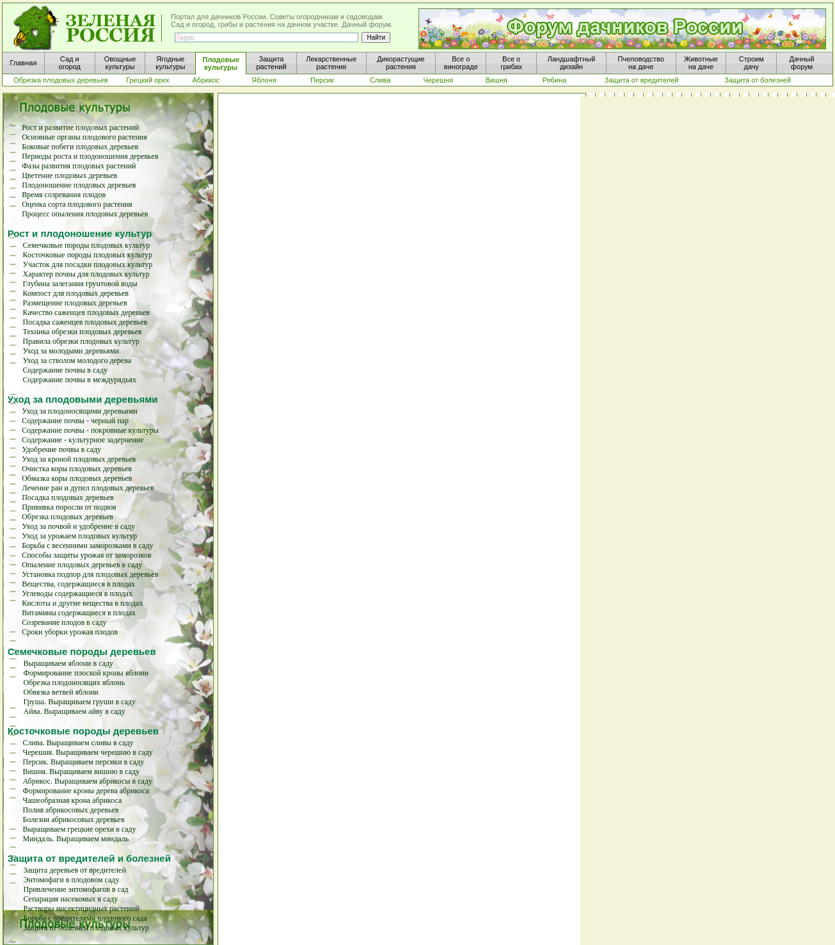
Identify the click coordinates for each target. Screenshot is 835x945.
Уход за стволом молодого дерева (77, 360)
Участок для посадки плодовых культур (88, 264)
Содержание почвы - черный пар (75, 420)
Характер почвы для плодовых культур (86, 274)
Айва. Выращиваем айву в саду (74, 711)
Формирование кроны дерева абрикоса (85, 790)
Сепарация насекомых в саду (70, 898)
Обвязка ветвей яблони (61, 692)
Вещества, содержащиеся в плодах (78, 583)
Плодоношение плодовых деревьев (79, 185)
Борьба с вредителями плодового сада (85, 918)
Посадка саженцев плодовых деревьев (85, 322)
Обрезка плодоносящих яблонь (74, 682)
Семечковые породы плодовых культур (86, 245)
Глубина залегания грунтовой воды (80, 283)
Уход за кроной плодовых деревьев (79, 459)
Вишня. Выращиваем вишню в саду (80, 771)
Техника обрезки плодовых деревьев (82, 331)
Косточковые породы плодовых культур (87, 254)
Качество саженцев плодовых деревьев (86, 312)
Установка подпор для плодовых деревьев (90, 574)
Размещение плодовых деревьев (75, 302)
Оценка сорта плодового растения (77, 204)
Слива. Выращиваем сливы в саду (77, 742)
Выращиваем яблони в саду (69, 663)
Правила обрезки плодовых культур (81, 341)
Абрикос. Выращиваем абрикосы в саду (87, 781)
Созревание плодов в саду (64, 622)
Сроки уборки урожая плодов (70, 631)
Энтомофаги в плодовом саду (71, 879)
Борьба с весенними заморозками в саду (87, 545)
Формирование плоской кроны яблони (86, 672)
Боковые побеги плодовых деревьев (80, 146)
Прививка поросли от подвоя (69, 507)
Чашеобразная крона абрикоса (72, 800)
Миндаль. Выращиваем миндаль (75, 838)
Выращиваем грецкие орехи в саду (79, 829)
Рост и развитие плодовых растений (80, 127)
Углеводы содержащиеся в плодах (77, 593)
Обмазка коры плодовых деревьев (77, 478)
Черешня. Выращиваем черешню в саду (87, 752)
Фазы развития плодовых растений (79, 165)
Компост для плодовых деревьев (76, 293)
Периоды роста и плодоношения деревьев (90, 156)
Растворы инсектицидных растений (81, 908)
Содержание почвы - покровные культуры (90, 430)
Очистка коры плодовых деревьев (77, 468)
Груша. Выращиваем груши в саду (80, 701)
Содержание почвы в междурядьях (79, 379)
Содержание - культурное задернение (82, 439)
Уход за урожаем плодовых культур (79, 535)
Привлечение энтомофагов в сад (75, 889)
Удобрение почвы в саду (61, 449)
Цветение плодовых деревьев (69, 175)
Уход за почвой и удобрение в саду (78, 526)
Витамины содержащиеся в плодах (79, 612)
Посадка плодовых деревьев (68, 497)
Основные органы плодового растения (84, 137)
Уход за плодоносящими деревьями (80, 411)
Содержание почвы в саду (65, 370)
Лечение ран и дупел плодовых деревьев (88, 487)
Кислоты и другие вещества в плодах (82, 603)
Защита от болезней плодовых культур (85, 927)
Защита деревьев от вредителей (74, 870)
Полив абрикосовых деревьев (70, 809)
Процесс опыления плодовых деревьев (85, 213)
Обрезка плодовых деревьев (67, 516)
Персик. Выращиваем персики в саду (83, 761)
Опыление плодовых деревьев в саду (82, 564)
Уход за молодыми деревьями (71, 350)
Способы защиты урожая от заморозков (86, 555)
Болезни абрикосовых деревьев (73, 819)
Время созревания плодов (64, 194)
